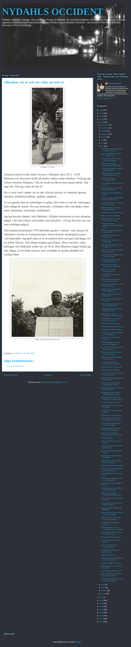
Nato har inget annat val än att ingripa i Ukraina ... (111, 504)
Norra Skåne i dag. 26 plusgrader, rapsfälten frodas (111, 315)
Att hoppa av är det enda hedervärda (109, 241)
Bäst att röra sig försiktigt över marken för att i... (111, 231)
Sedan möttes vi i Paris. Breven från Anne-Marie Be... (112, 559)
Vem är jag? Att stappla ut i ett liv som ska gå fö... (111, 479)
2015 (101, 606)
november (105, 128)
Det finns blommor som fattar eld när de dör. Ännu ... (112, 389)
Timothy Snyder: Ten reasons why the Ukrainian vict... (111, 429)
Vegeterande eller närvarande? (111, 367)
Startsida (48, 375)
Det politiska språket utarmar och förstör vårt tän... (111, 261)
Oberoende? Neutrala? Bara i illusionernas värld (111, 424)
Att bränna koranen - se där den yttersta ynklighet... (112, 204)
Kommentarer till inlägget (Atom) (54, 382)
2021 (101, 597)
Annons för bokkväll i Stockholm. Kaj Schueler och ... (112, 374)
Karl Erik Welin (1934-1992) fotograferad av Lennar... (110, 384)
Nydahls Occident (114, 83)
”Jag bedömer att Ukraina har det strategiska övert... (111, 305)
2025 (101, 113)
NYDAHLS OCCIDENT (52, 11)
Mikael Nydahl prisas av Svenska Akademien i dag (111, 494)
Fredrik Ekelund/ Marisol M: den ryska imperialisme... (112, 580)
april (103, 584)
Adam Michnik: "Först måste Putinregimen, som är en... (111, 419)
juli (102, 140)
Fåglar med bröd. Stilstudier (110, 216)
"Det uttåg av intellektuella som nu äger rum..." (111, 246)
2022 (101, 122)
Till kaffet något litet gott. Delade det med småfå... (112, 285)
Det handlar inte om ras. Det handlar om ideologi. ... (110, 219)
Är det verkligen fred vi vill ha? (111, 571)
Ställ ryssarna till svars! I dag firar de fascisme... (111, 461)
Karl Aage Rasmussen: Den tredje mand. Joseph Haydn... (112, 398)
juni (102, 143)
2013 (101, 612)
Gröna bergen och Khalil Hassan (112, 465)
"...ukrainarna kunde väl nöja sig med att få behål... (112, 169)
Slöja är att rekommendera (110, 323)
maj (102, 146)
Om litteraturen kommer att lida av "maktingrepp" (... (111, 333)
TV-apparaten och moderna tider (112, 212)
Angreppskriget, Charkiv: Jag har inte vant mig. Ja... (111, 319)
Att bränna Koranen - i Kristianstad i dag (108, 179)
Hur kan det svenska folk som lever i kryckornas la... (111, 159)
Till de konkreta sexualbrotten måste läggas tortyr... (111, 290)
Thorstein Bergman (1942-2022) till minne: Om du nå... (112, 199)
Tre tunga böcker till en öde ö (111, 402)
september (105, 134)
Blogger (78, 642)
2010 (101, 622)
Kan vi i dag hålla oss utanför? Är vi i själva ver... (111, 154)
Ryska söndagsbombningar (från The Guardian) (112, 379)
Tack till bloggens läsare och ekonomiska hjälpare (110, 343)
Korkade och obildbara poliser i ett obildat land (111, 358)
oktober (104, 131)
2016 (101, 603)
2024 (101, 116)
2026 (101, 110)
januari (103, 594)
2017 (101, 600)
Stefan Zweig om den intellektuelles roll (108, 270)
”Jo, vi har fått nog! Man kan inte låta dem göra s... (112, 348)
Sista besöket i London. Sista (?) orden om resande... (112, 489)
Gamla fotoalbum (107, 438)
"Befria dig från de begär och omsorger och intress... (111, 280)
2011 (101, 619)
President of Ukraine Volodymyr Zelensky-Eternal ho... (112, 469)
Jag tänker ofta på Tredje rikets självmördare (111, 447)
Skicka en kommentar (15, 366)
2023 (101, 119)
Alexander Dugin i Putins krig (111, 563)
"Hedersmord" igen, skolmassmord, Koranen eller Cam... (112, 225)
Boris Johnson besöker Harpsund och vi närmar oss (111, 434)
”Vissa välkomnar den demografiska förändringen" (111, 164)
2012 (101, 616)
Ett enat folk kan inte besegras (111, 329)
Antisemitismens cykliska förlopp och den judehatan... (112, 513)
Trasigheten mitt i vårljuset (110, 370)
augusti (104, 137)
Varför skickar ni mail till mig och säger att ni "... (112, 300)
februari (104, 590)
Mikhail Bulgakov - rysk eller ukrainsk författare (110, 209)
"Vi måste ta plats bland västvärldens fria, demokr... (111, 363)
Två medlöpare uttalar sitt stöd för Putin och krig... (111, 533)
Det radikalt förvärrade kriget (111, 537)
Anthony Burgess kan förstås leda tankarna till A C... (111, 174)
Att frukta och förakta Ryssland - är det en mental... (112, 353)
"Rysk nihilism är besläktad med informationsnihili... (112, 256)
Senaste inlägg (10, 375)
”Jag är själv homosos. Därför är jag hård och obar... (112, 310)
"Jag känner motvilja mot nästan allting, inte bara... (112, 251)
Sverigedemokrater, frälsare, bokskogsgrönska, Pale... (110, 393)
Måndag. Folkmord (107, 555)
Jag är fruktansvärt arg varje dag (112, 326)
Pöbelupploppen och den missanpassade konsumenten (112, 528)
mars (103, 587)
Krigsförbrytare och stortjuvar (111, 415)
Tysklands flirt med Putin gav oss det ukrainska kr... (111, 518)
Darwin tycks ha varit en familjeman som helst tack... (111, 265)
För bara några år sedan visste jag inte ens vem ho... (111, 189)
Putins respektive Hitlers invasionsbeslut (109, 546)
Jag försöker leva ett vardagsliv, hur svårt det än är (112, 150)
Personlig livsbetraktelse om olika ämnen (110, 236)
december (105, 125)
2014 (101, 609)
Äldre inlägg (85, 375)
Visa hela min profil (103, 98)
